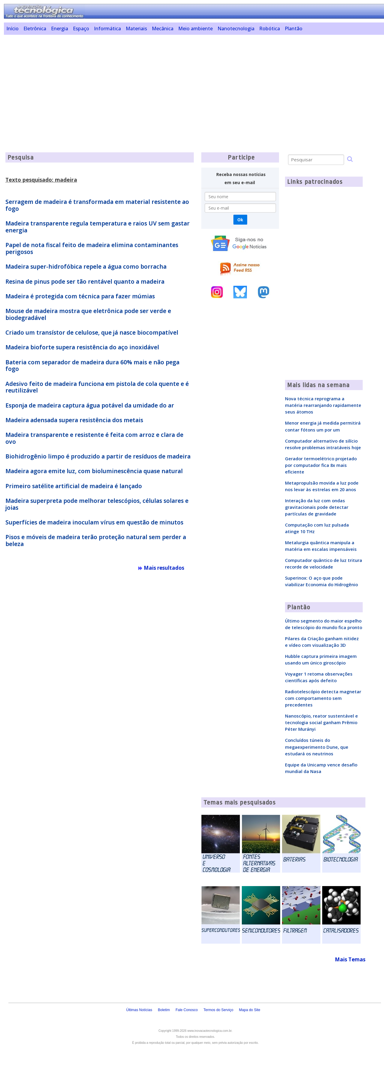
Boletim (164, 1010)
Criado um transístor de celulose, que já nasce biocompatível (91, 332)
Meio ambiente (195, 28)
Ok (240, 219)
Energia (59, 28)
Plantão (293, 28)
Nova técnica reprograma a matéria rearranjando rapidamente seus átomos (323, 405)
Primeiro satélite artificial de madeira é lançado (73, 486)
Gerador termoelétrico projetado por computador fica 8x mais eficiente (321, 465)
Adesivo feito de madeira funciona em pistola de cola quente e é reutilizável (97, 387)
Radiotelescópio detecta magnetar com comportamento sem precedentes (323, 698)
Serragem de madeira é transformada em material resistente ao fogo (97, 205)
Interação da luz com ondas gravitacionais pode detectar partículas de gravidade (316, 507)
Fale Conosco (187, 1010)
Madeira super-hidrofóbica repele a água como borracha (85, 266)
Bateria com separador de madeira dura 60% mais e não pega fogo (92, 365)
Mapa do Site (249, 1010)
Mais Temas (350, 959)
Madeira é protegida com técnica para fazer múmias (80, 296)
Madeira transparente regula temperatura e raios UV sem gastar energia (97, 226)
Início (12, 28)
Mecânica (162, 28)
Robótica (269, 28)
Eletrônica (34, 28)
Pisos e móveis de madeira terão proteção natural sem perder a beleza (95, 540)
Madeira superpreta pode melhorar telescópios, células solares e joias (96, 504)
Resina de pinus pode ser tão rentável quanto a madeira (84, 281)
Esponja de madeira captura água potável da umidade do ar (89, 405)
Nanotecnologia (236, 28)
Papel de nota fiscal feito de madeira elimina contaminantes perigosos (91, 248)
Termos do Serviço (218, 1010)
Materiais (136, 28)
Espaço (81, 28)
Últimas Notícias (139, 1010)
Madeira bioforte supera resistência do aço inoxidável (82, 347)
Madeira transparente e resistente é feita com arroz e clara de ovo (94, 438)
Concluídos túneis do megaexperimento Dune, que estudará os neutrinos (316, 746)
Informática (107, 28)
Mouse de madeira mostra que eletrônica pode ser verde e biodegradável (88, 314)
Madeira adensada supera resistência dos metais (74, 420)
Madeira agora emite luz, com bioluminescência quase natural (94, 471)
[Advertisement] (188, 81)
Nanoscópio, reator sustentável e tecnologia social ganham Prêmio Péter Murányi (321, 722)
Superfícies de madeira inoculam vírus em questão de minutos (94, 522)
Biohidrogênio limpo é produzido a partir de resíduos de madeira (97, 456)
